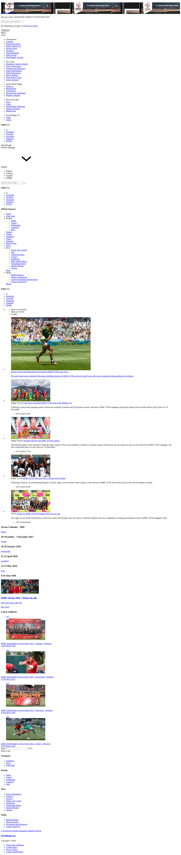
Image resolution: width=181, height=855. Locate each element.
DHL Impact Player (19, 261)
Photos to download (19, 277)
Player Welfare (12, 75)
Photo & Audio (12, 822)
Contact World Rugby (15, 852)
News (8, 102)
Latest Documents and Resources (24, 279)
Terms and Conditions (15, 845)
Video (8, 104)
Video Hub (10, 216)
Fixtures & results (13, 44)
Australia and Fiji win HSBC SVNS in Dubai (41, 441)
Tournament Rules (18, 264)
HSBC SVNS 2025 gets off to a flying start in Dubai (44, 478)
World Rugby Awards (14, 57)
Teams (8, 239)
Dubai (13, 221)
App (13, 252)
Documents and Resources (16, 824)
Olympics (10, 51)
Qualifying (15, 259)
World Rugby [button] (6, 145)
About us (9, 86)
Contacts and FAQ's (19, 282)
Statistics (9, 241)
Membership (11, 89)
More (8, 248)
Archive (14, 257)
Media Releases (17, 275)
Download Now (7, 13)
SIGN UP (5, 30)
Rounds (9, 218)
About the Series (18, 255)
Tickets (9, 234)
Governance (11, 91)
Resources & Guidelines (16, 93)
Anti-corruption (12, 80)
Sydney (14, 223)
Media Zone (11, 111)
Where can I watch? (19, 250)
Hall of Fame (11, 55)
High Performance (13, 73)
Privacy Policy (32, 26)
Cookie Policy (11, 847)
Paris (13, 230)
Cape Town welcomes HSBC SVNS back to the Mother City (47, 403)
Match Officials (17, 266)
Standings (10, 236)
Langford (15, 227)
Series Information (13, 794)
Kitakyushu (15, 225)
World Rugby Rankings (15, 106)
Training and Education (15, 68)
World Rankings (12, 53)
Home (8, 214)
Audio (8, 120)
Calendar (9, 42)
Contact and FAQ (13, 826)
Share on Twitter (17, 312)
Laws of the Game (13, 66)
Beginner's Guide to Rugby (17, 64)
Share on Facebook (19, 309)
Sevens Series (11, 48)
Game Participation (14, 71)
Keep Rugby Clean (13, 77)
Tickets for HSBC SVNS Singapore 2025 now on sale (38, 514)
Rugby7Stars (11, 243)
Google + (15, 314)
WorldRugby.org (8, 836)
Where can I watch (13, 801)
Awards (14, 268)
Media (8, 273)
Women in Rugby (13, 95)
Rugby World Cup (13, 46)
